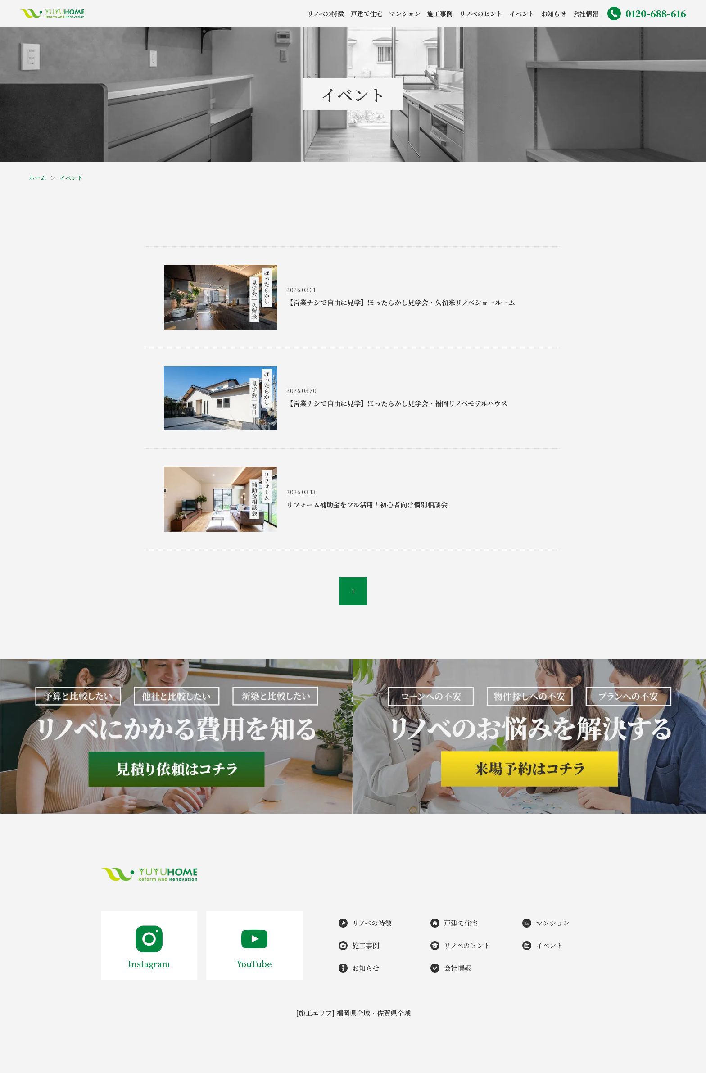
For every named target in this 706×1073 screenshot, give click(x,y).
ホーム (37, 177)
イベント (71, 177)
